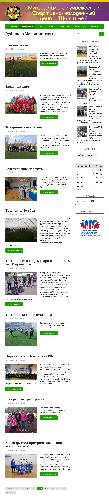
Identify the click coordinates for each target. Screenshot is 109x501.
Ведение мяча (16, 45)
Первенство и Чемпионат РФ (29, 356)
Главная (13, 27)
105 (46, 488)
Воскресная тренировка (24, 399)
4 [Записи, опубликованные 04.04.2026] (96, 170)
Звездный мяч (17, 86)
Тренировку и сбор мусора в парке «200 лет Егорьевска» (37, 262)
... (86, 64)
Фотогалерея (80, 27)
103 (33, 488)
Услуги (51, 27)
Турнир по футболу (21, 210)
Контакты (95, 27)
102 (27, 488)
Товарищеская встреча (24, 127)
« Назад (10, 488)
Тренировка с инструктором (28, 314)
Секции (41, 27)
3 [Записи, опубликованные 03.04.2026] (92, 170)
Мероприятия (20, 49)
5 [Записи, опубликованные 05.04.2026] (100, 170)
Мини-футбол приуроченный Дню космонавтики (33, 444)
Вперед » (10, 492)
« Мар (78, 189)
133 (63, 488)
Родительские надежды (24, 169)
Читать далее (48, 63)
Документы (66, 27)
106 (52, 488)
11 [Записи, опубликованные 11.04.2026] (97, 174)
